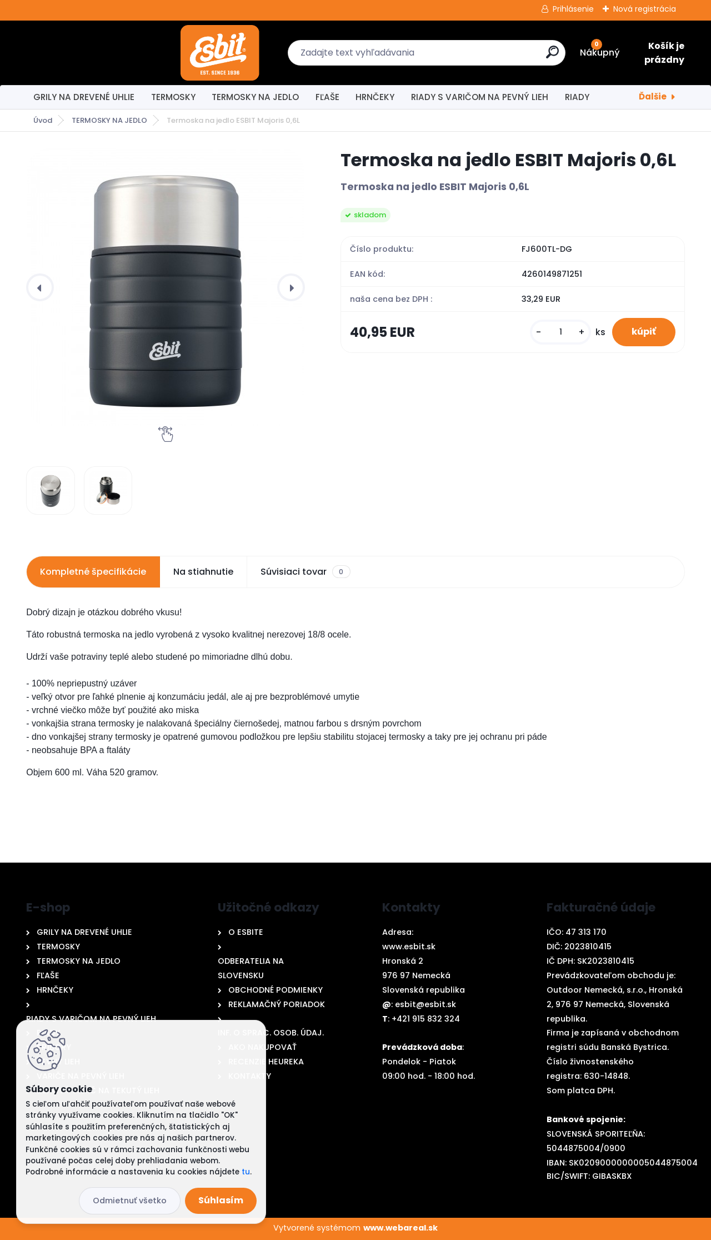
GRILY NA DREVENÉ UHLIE (83, 97)
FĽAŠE (327, 97)
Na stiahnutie (203, 571)
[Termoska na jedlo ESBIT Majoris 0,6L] (165, 287)
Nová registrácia (644, 8)
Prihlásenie (573, 8)
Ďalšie (653, 96)
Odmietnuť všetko (130, 1200)
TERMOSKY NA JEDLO (255, 97)
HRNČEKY (375, 97)
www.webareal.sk (400, 1227)
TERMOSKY (173, 97)
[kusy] (553, 334)
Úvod (42, 120)
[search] (476, 56)
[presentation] (40, 287)
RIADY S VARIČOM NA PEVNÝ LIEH (479, 97)
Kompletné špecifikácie (93, 571)
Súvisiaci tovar (305, 572)
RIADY (577, 97)
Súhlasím (220, 1200)
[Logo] (86, 53)
